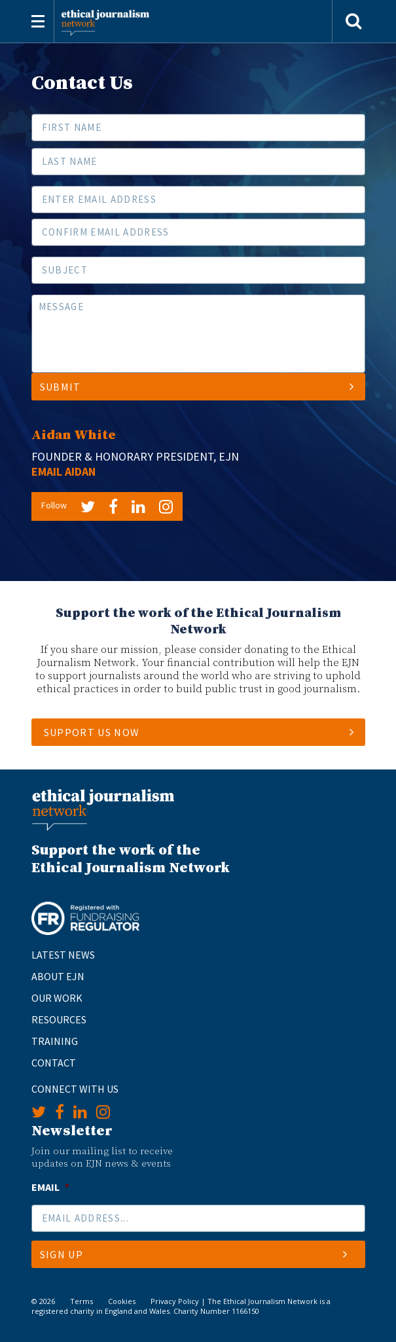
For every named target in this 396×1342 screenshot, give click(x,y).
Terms (81, 1301)
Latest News (63, 954)
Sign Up (194, 1254)
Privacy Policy (175, 1301)
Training (54, 1041)
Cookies (121, 1301)
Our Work (56, 997)
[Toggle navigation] (38, 21)
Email (50, 1186)
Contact (53, 1062)
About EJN (57, 976)
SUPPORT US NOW (92, 732)
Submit (197, 386)
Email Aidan (63, 471)
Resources (58, 1019)
